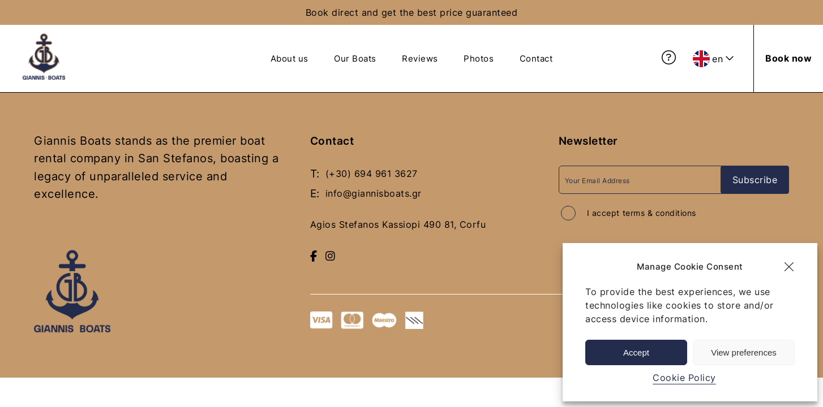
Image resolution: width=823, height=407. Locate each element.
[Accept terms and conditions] (568, 212)
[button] (789, 266)
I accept (641, 212)
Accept (636, 352)
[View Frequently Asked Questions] (669, 57)
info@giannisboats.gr (373, 192)
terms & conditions (659, 212)
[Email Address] (644, 179)
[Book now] (788, 58)
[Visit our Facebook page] (314, 254)
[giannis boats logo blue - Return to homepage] (44, 76)
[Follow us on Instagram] (330, 254)
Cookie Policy (684, 377)
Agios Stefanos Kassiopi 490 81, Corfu (398, 222)
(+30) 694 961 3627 (371, 173)
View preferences (744, 352)
